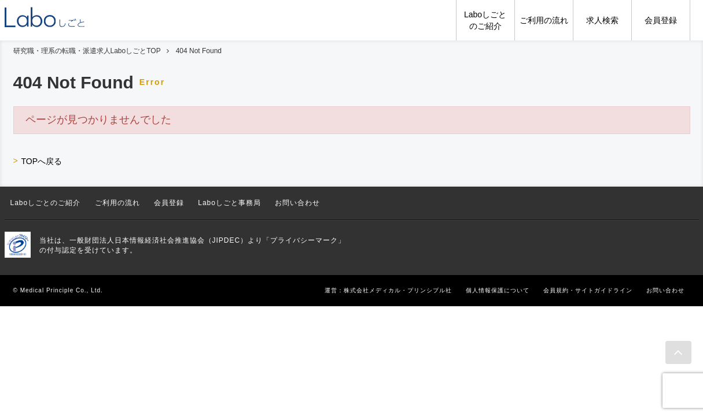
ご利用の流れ (117, 203)
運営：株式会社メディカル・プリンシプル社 (388, 290)
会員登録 (169, 203)
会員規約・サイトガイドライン (587, 290)
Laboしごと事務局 (229, 203)
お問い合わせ (297, 203)
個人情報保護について (497, 290)
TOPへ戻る (41, 161)
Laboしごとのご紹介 (45, 203)
